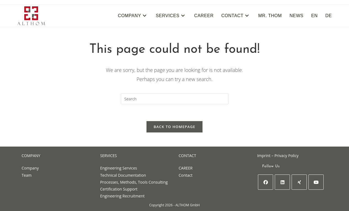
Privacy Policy (287, 155)
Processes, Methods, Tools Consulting (134, 182)
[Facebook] (265, 182)
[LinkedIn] (282, 182)
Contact (186, 175)
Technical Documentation (123, 175)
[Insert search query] (174, 98)
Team (26, 175)
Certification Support (118, 189)
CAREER (186, 168)
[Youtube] (316, 182)
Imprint (263, 155)
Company (30, 168)
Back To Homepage (174, 126)
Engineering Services (118, 168)
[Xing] (299, 182)
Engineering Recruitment (122, 196)
